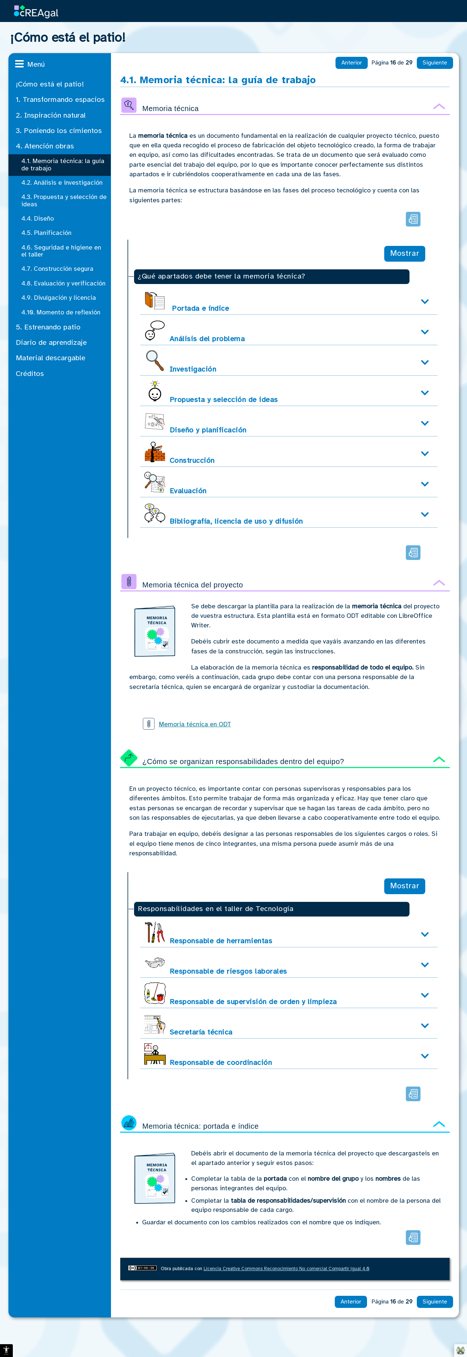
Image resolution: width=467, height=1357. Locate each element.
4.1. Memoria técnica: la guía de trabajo (62, 165)
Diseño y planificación (195, 422)
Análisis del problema (194, 331)
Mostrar (404, 253)
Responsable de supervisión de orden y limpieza (240, 994)
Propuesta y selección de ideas (211, 392)
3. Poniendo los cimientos (59, 131)
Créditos (30, 374)
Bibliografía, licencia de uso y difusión (223, 514)
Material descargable (50, 358)
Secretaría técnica (188, 1024)
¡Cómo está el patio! (50, 84)
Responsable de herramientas (208, 933)
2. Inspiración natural (51, 115)
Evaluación (175, 483)
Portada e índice (186, 301)
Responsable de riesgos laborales (215, 964)
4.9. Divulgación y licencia (58, 298)
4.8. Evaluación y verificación (63, 283)
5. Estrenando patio (48, 327)
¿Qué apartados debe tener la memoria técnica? (221, 276)
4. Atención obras (45, 146)
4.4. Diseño (37, 218)
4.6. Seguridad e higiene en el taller (61, 251)
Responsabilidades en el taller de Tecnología (215, 909)
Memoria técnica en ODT (195, 724)
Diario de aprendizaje (51, 343)
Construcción (179, 453)
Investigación (180, 361)
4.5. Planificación (46, 233)
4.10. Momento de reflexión (60, 312)
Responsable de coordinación (208, 1055)
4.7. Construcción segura (57, 269)
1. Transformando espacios (60, 100)
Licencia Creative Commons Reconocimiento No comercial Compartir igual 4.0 (287, 1268)
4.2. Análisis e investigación (62, 183)
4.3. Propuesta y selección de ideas (64, 200)
